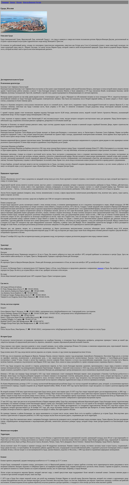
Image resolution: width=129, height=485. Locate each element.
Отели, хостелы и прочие (10, 304)
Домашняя (5, 2)
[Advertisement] (50, 65)
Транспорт (5, 245)
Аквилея (100, 268)
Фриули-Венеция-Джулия (32, 2)
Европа (12, 2)
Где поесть (4, 283)
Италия (19, 2)
